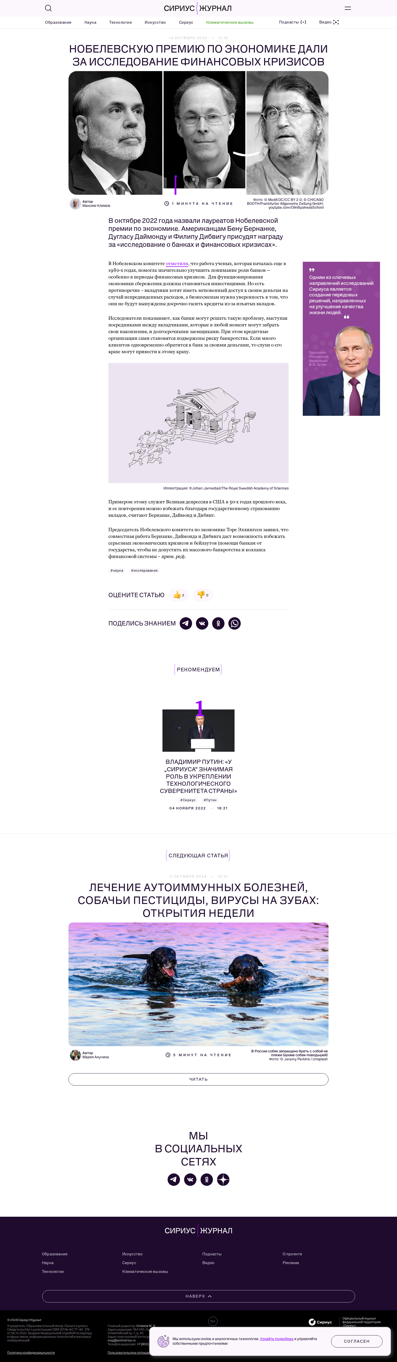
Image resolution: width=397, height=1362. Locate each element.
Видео (208, 1263)
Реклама (291, 1263)
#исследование (144, 570)
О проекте (292, 1254)
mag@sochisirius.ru (122, 1340)
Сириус (186, 22)
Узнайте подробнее (277, 1339)
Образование (58, 22)
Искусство (155, 22)
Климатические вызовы (230, 22)
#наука (116, 570)
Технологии (120, 22)
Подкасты (212, 1254)
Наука (90, 22)
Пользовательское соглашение (131, 1353)
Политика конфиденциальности (31, 1353)
